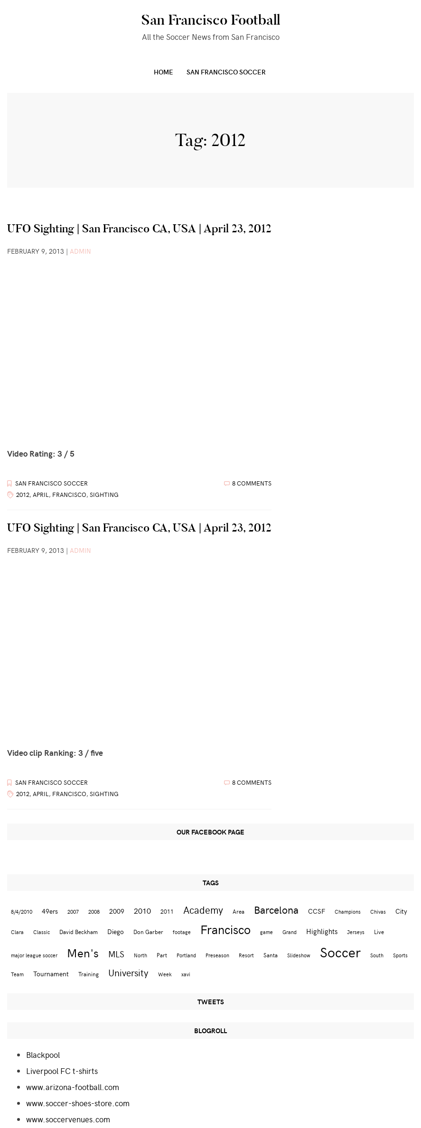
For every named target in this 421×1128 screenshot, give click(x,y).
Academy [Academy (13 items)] (203, 910)
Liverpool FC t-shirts (62, 1070)
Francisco (69, 494)
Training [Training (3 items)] (88, 974)
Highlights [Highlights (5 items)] (321, 931)
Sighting (104, 494)
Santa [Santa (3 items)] (270, 955)
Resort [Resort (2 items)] (246, 955)
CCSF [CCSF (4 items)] (316, 911)
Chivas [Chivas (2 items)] (378, 911)
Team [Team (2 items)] (17, 974)
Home (163, 71)
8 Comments (251, 483)
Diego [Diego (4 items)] (115, 931)
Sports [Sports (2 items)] (400, 955)
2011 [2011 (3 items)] (167, 911)
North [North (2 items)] (140, 955)
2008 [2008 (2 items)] (94, 911)
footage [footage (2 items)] (182, 931)
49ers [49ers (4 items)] (50, 911)
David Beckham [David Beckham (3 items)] (78, 931)
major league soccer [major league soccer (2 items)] (34, 955)
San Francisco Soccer (226, 71)
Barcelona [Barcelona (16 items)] (276, 909)
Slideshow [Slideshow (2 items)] (298, 955)
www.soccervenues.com (68, 1119)
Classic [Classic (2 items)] (41, 931)
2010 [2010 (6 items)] (142, 910)
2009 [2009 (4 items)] (116, 911)
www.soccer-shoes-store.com (78, 1103)
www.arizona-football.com (72, 1086)
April (41, 494)
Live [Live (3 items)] (379, 931)
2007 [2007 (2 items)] (73, 911)
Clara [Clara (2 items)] (17, 931)
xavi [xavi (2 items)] (185, 974)
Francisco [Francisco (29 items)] (225, 929)
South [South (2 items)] (377, 955)
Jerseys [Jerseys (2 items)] (356, 931)
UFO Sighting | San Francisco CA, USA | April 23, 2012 (139, 228)
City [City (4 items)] (401, 911)
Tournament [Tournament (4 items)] (51, 973)
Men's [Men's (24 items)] (83, 953)
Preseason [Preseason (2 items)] (217, 955)
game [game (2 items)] (266, 931)
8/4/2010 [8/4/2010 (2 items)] (21, 911)
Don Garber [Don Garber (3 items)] (148, 931)
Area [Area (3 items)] (238, 911)
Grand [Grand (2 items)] (289, 931)
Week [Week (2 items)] (165, 974)
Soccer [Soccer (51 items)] (340, 951)
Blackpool (43, 1054)
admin (80, 251)
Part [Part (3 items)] (162, 955)
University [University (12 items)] (128, 972)
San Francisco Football (210, 20)
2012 (22, 494)
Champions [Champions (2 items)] (348, 911)
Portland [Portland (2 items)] (186, 955)
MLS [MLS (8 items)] (116, 954)
